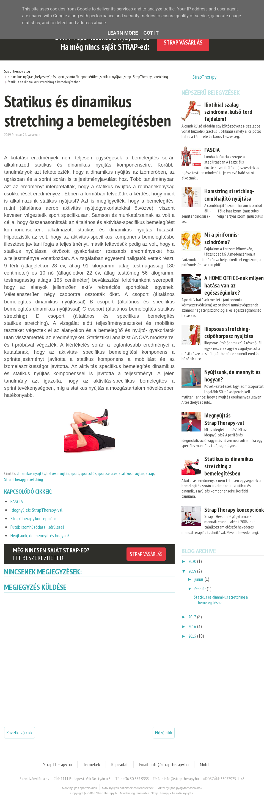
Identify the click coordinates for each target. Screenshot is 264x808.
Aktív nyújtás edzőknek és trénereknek (127, 788)
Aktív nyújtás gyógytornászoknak (180, 788)
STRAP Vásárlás (183, 42)
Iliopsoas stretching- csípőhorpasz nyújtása (229, 332)
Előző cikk (163, 732)
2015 (192, 636)
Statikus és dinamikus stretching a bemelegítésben (228, 466)
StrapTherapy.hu (57, 764)
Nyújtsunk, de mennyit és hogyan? (232, 375)
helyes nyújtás (57, 473)
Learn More (123, 33)
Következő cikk (19, 732)
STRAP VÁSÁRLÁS (146, 554)
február (200, 588)
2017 (192, 616)
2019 (192, 571)
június (199, 579)
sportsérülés (107, 473)
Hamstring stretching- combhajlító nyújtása (229, 194)
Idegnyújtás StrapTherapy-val (224, 418)
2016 (192, 626)
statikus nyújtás (131, 473)
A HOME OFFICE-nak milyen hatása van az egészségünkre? (234, 285)
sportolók (88, 473)
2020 (192, 561)
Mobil (205, 764)
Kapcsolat (119, 764)
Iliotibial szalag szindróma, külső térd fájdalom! (228, 112)
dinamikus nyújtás (31, 473)
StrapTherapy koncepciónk (234, 509)
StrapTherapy (14, 479)
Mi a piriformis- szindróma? (221, 238)
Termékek (91, 764)
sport (75, 473)
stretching (35, 479)
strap (150, 473)
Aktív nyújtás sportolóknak (79, 788)
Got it (151, 33)
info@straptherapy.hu (169, 764)
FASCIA (212, 150)
